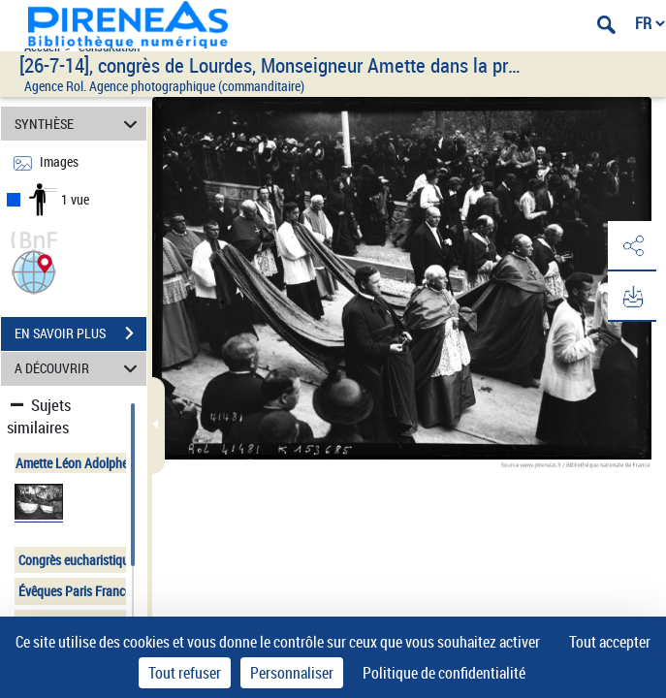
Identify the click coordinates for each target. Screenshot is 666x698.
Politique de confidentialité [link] (444, 672)
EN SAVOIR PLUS (80, 333)
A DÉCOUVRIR (79, 369)
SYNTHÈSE (79, 124)
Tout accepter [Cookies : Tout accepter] (609, 641)
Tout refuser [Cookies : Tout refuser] (184, 672)
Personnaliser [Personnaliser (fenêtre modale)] (291, 672)
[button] (34, 270)
